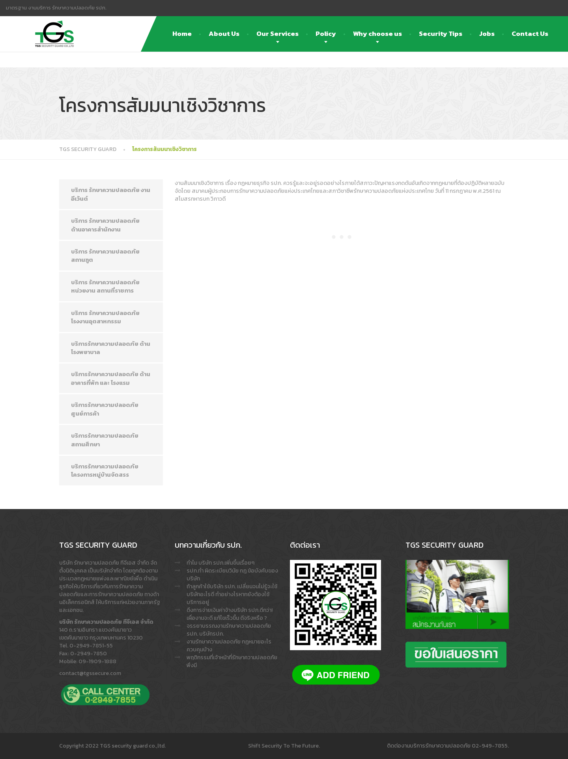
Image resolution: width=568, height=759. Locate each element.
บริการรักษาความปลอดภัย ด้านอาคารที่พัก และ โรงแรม (110, 378)
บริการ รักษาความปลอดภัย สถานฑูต (105, 255)
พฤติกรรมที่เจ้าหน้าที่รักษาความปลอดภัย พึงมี (232, 661)
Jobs (487, 33)
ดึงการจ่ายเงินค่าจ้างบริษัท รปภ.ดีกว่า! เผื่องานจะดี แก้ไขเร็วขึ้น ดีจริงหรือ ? (230, 614)
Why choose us (377, 33)
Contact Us (530, 33)
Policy (326, 33)
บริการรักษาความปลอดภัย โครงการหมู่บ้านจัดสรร (104, 470)
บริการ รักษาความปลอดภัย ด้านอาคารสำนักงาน (105, 224)
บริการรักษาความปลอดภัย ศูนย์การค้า (104, 409)
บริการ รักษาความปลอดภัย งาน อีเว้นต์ (110, 194)
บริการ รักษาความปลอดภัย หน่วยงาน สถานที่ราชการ (105, 286)
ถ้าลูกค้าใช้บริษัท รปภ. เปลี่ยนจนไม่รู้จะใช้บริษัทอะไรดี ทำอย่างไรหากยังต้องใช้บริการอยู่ (232, 594)
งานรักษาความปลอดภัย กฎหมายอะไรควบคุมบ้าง (229, 646)
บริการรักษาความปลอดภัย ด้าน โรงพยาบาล (110, 347)
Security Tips (440, 33)
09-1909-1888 (97, 661)
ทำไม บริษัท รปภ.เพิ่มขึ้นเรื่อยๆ (220, 563)
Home (182, 33)
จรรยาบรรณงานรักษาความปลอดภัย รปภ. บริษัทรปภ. (229, 630)
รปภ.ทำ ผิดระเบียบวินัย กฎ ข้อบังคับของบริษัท (232, 575)
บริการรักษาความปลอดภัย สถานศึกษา (104, 439)
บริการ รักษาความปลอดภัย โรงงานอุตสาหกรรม (105, 317)
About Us (224, 33)
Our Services (277, 33)
